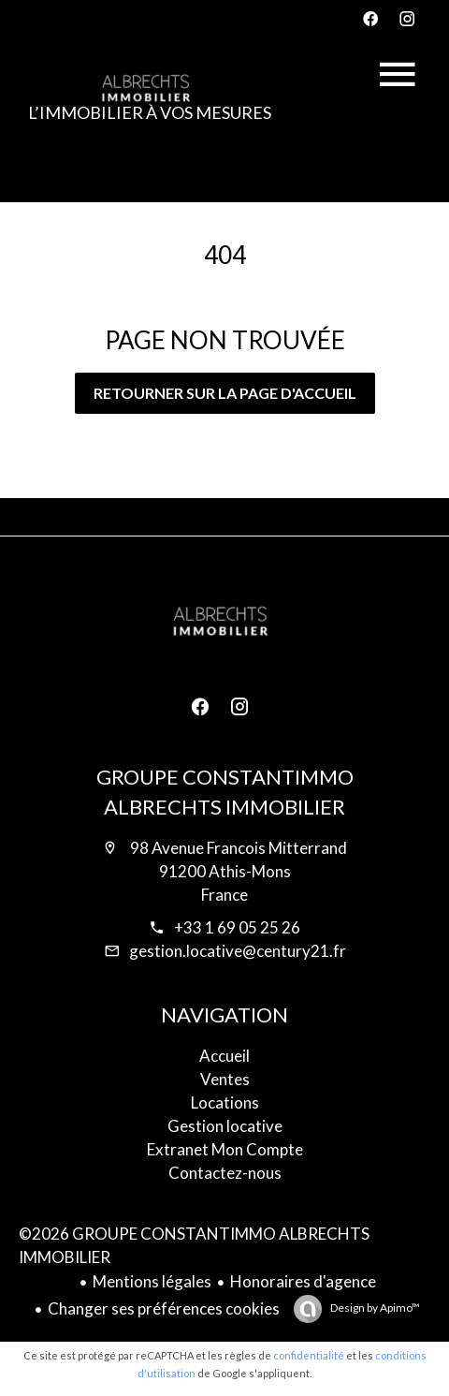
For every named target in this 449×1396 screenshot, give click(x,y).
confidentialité (308, 1355)
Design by (374, 1307)
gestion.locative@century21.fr (237, 951)
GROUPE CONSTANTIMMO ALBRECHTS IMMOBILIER (225, 791)
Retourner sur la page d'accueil (225, 393)
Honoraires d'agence (303, 1281)
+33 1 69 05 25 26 (237, 927)
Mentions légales (152, 1281)
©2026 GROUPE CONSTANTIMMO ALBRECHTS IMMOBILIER (194, 1245)
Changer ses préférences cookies (164, 1308)
